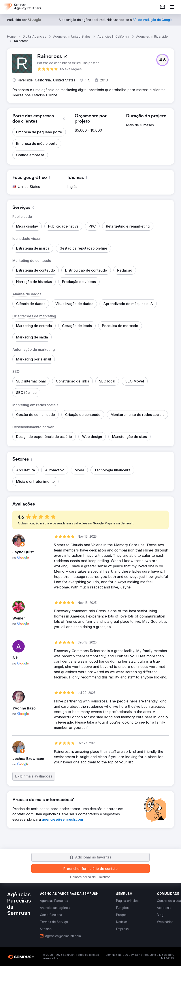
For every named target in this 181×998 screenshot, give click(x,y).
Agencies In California (113, 36)
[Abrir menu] (172, 7)
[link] (162, 7)
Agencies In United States (71, 36)
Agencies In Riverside (152, 36)
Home (11, 36)
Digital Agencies (34, 36)
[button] (162, 60)
